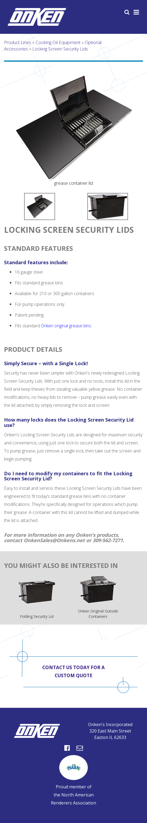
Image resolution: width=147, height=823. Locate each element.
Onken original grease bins (66, 326)
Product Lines (17, 42)
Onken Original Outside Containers (98, 597)
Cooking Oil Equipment (58, 42)
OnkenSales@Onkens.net (54, 540)
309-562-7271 (108, 540)
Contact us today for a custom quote (73, 671)
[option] (73, 129)
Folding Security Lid (36, 599)
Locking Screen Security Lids (60, 49)
